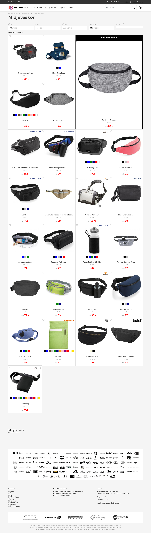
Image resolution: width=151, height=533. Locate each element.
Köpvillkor (12, 505)
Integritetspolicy (14, 506)
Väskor (33, 14)
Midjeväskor (40, 14)
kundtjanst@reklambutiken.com (133, 2)
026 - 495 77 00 (114, 2)
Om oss (11, 499)
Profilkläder (38, 7)
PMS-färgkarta (13, 497)
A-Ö (9, 493)
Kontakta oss (13, 503)
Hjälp (10, 495)
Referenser (12, 501)
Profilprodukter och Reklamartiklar (18, 14)
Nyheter (72, 7)
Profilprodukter (50, 7)
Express (62, 7)
